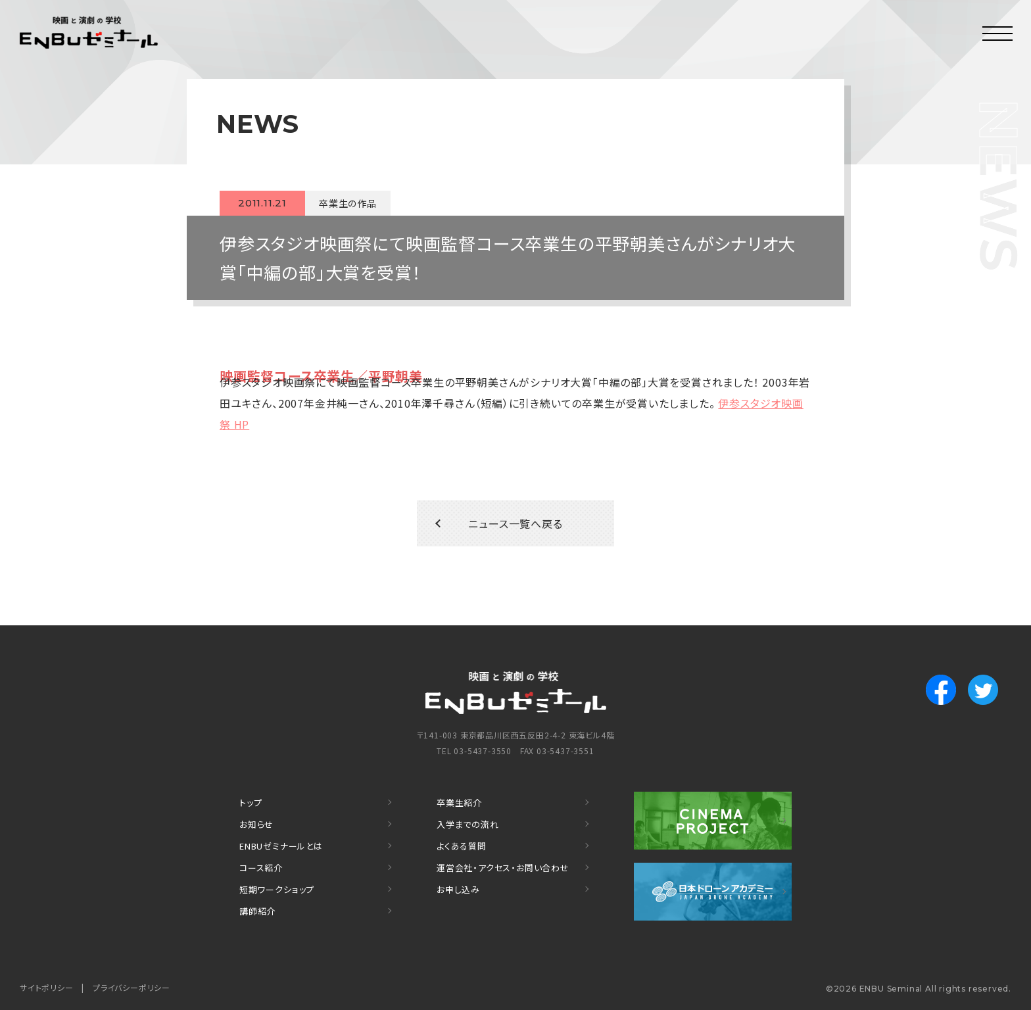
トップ (250, 802)
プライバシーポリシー (131, 987)
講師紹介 (257, 911)
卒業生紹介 (459, 802)
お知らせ (256, 824)
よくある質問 (462, 846)
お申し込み (458, 889)
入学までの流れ (468, 824)
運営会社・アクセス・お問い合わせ (503, 867)
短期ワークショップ (276, 889)
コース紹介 (261, 867)
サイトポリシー (47, 987)
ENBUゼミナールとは (281, 846)
